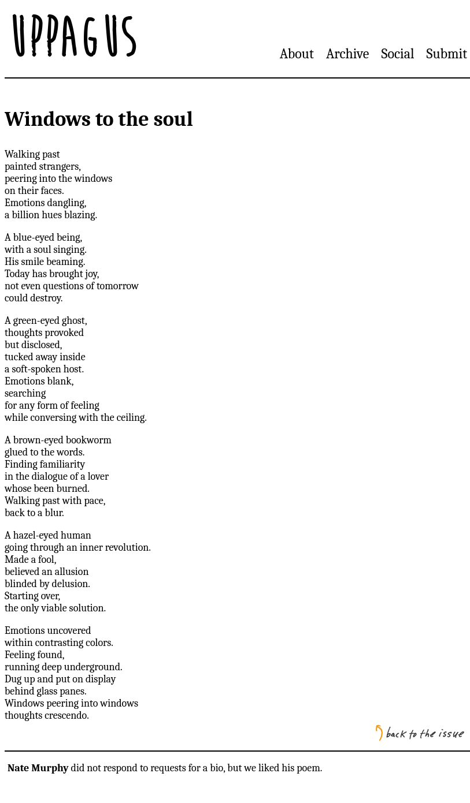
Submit (447, 54)
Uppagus (72, 38)
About (297, 54)
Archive (347, 54)
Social (398, 54)
